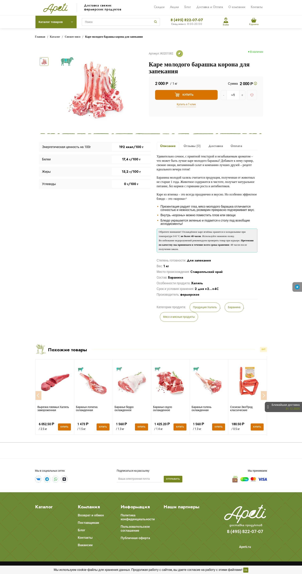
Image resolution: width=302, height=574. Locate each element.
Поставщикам (88, 523)
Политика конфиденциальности (138, 517)
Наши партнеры (181, 507)
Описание (168, 146)
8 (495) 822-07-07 (187, 20)
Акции (174, 7)
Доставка (215, 146)
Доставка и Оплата (209, 7)
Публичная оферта (135, 538)
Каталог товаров (51, 22)
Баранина (234, 307)
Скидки (159, 7)
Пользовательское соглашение (135, 528)
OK (245, 570)
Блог (187, 7)
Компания (89, 507)
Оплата (236, 146)
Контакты (257, 7)
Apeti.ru (245, 547)
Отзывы (192, 146)
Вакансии (85, 545)
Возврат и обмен (91, 515)
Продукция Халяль (205, 307)
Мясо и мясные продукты (179, 316)
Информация (135, 507)
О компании (236, 7)
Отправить (173, 479)
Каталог (44, 507)
